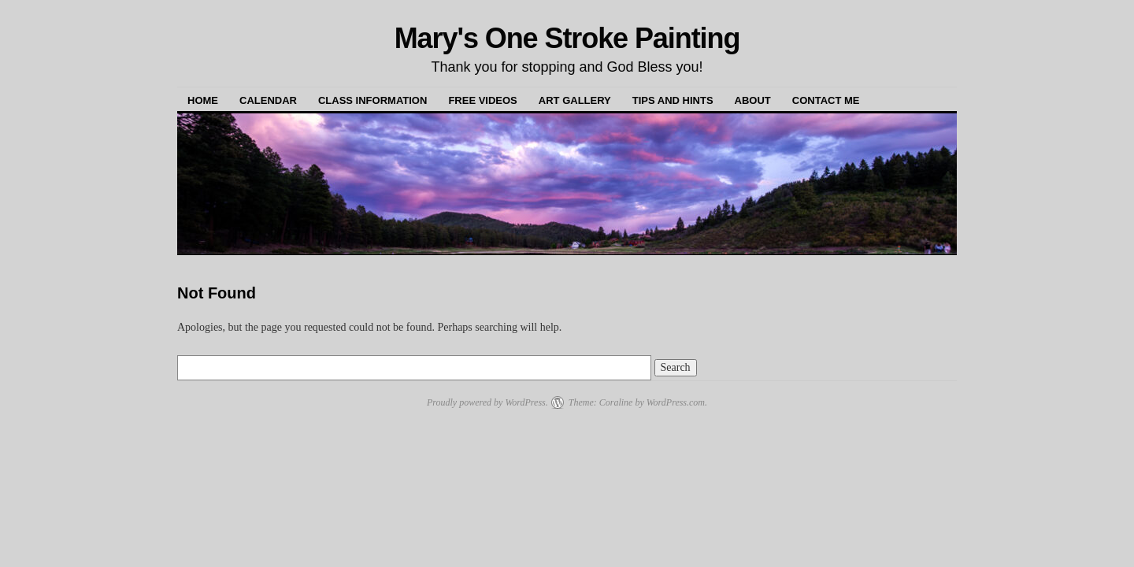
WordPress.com (676, 402)
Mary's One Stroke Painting (567, 38)
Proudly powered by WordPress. (487, 402)
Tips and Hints (672, 100)
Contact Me (826, 100)
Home (202, 100)
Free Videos (482, 100)
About (753, 100)
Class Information (372, 100)
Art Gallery (575, 100)
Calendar (268, 100)
